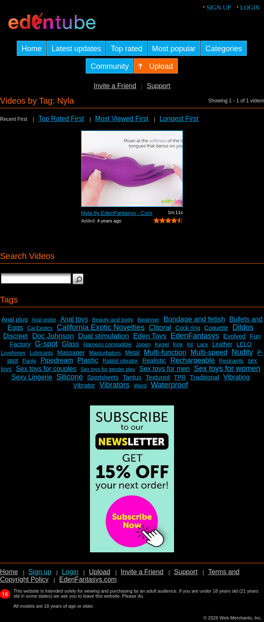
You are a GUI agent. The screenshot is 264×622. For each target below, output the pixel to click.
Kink (178, 345)
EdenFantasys (195, 336)
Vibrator (84, 385)
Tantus (132, 377)
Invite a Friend (115, 85)
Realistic (154, 360)
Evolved (234, 336)
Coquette (216, 327)
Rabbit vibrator (120, 361)
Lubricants (41, 353)
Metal (132, 352)
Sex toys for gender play (108, 369)
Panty (29, 361)
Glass (70, 344)
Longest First (178, 118)
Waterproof (169, 385)
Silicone (69, 377)
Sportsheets (103, 377)
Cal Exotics (40, 328)
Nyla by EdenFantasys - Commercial (117, 213)
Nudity (242, 352)
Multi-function (165, 352)
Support (158, 85)
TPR (180, 377)
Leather (222, 344)
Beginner (148, 319)
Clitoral (160, 328)
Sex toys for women (227, 368)
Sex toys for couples (46, 368)
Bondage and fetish (194, 319)
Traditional (204, 377)
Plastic (87, 360)
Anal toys (74, 319)
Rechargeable (192, 360)
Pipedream (56, 360)
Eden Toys (149, 336)
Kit (190, 345)
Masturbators (105, 353)
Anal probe (44, 320)
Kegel (162, 344)
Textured (157, 377)
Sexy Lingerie (31, 377)
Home (9, 571)
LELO (244, 344)
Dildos (242, 327)
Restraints (231, 361)
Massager (71, 352)
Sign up (218, 7)
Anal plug (14, 319)
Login (250, 7)
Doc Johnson (53, 336)
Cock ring (187, 327)
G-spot (46, 344)
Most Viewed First (121, 118)
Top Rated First (61, 118)
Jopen (143, 344)
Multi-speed (208, 352)
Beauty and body (112, 319)
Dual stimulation (103, 336)
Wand (140, 386)
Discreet (15, 336)
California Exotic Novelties (101, 327)
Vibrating (236, 377)
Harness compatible (107, 344)
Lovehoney (13, 353)
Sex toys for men (164, 368)
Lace (202, 345)
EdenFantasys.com (88, 579)
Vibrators (114, 385)
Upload (99, 571)
